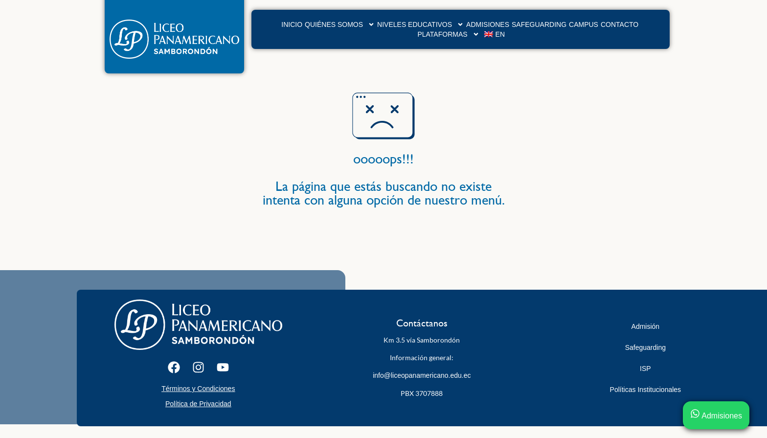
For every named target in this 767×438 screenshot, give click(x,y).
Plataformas (448, 34)
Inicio (291, 24)
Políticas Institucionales (645, 389)
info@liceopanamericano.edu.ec (422, 375)
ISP (645, 368)
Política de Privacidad (198, 404)
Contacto (619, 24)
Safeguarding (539, 24)
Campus (583, 24)
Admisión (646, 326)
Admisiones (487, 24)
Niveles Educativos (420, 24)
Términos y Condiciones (198, 388)
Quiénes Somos (340, 24)
